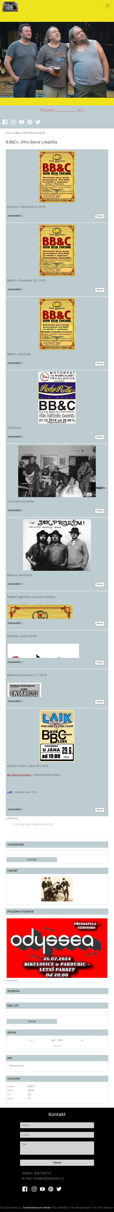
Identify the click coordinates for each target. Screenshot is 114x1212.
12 (51, 824)
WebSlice (63, 1207)
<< (31, 1040)
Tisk (72, 1207)
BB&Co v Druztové (19, 354)
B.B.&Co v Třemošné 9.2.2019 (26, 207)
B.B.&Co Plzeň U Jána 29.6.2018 (27, 766)
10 (42, 824)
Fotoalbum (12, 980)
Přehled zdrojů (16, 1065)
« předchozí (12, 818)
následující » (97, 488)
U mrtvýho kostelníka (20, 501)
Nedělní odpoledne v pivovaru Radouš (31, 597)
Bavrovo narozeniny (19, 575)
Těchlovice (14, 428)
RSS (54, 1207)
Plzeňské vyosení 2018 (21, 636)
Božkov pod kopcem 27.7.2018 (27, 675)
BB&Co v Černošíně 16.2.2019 (26, 280)
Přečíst (99, 216)
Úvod (8, 132)
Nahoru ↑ (109, 1207)
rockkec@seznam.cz (48, 1178)
